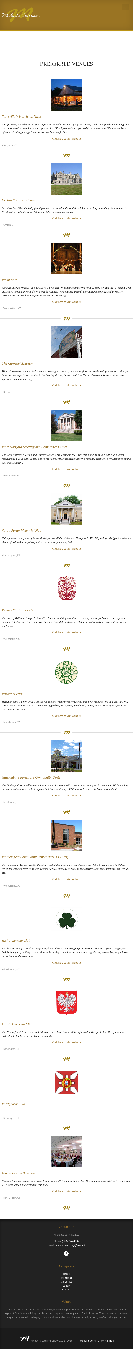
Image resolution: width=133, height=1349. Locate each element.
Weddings (66, 1277)
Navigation (125, 7)
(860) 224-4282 (70, 1241)
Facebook (66, 1253)
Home (66, 1273)
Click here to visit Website (66, 138)
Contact (66, 1289)
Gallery (66, 1285)
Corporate (66, 1281)
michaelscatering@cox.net (70, 1245)
